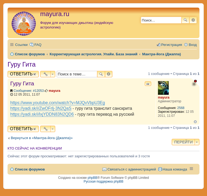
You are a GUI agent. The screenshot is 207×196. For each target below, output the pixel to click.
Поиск (185, 20)
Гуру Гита (22, 64)
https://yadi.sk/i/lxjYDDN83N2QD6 (42, 114)
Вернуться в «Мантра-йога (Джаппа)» (42, 138)
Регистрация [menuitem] (171, 45)
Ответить (21, 74)
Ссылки (21, 45)
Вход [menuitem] (193, 45)
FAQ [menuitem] (37, 45)
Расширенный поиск (193, 20)
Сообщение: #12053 (28, 91)
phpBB (92, 178)
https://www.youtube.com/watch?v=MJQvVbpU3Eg (57, 102)
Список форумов (30, 169)
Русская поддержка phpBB (103, 181)
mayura (164, 97)
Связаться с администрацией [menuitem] (131, 169)
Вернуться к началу (195, 121)
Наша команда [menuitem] (175, 169)
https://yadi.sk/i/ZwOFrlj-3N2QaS (40, 108)
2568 (181, 108)
